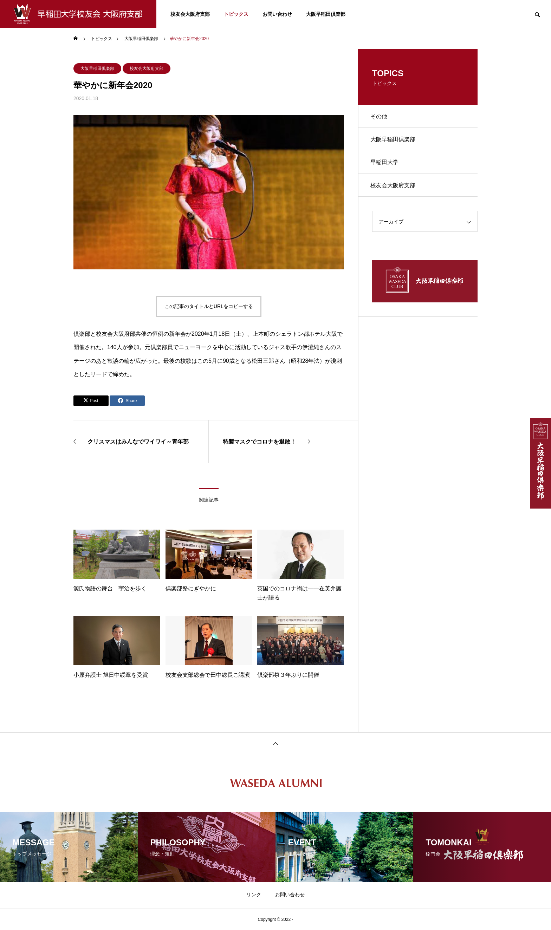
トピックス (236, 14)
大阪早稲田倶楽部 (325, 14)
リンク (253, 894)
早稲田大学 (386, 166)
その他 (380, 117)
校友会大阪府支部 (190, 14)
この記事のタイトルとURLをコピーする (208, 306)
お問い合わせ (277, 14)
